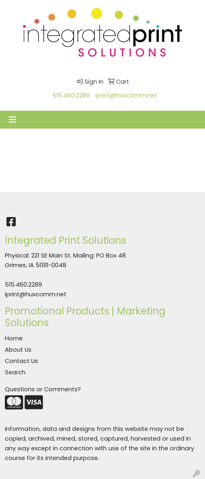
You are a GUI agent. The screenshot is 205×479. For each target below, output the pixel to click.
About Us (18, 350)
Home (14, 338)
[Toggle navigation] (12, 119)
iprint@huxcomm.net (126, 95)
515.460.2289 (71, 95)
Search (15, 372)
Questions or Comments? (43, 389)
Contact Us (21, 361)
